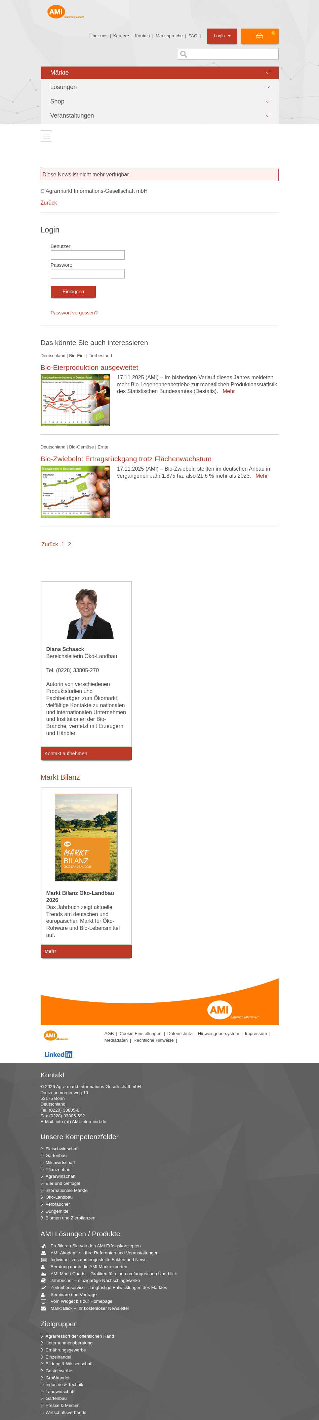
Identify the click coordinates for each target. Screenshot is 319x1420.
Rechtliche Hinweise (153, 1040)
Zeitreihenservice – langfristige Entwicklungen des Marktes (106, 1287)
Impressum (256, 1033)
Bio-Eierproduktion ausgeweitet (89, 367)
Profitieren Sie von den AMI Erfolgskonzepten (93, 1246)
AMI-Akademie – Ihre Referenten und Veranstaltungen (102, 1253)
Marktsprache (169, 35)
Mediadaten (116, 1040)
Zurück (49, 203)
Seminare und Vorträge (71, 1294)
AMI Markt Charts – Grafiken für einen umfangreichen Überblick (111, 1274)
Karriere (121, 35)
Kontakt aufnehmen (66, 753)
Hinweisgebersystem (218, 1033)
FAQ (193, 35)
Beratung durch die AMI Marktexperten (86, 1267)
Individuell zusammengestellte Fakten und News (96, 1259)
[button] (160, 73)
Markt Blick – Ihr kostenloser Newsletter (87, 1308)
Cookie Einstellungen (141, 1033)
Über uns (98, 35)
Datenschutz (179, 1033)
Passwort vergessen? (74, 312)
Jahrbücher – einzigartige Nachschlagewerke (93, 1280)
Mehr (227, 391)
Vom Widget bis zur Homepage (79, 1301)
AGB (109, 1033)
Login (222, 35)
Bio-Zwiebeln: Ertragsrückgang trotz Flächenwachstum (126, 459)
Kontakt (142, 35)
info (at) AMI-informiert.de (81, 1121)
